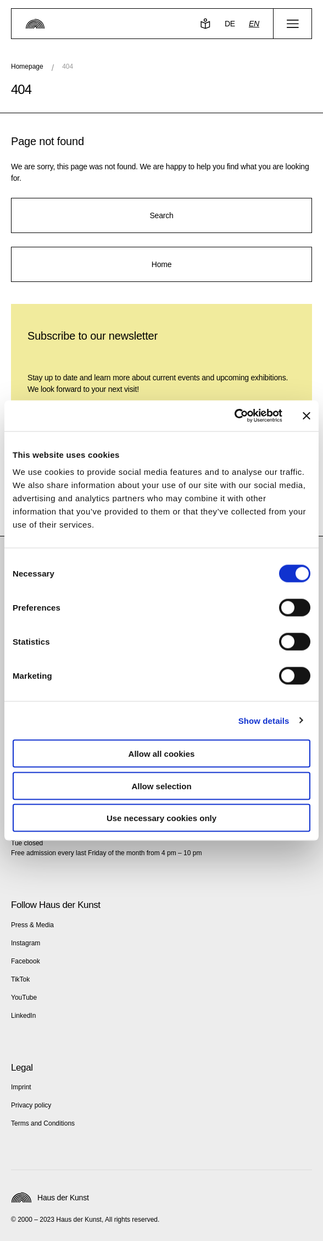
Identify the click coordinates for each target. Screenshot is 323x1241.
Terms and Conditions (43, 1123)
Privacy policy (31, 1105)
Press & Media (32, 925)
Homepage (27, 66)
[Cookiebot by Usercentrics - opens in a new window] (234, 416)
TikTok (20, 979)
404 (67, 66)
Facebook (25, 961)
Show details (263, 720)
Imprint (21, 1087)
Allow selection (161, 785)
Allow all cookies (162, 753)
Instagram (25, 943)
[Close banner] (306, 415)
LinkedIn (23, 1016)
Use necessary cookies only (161, 818)
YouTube (24, 997)
